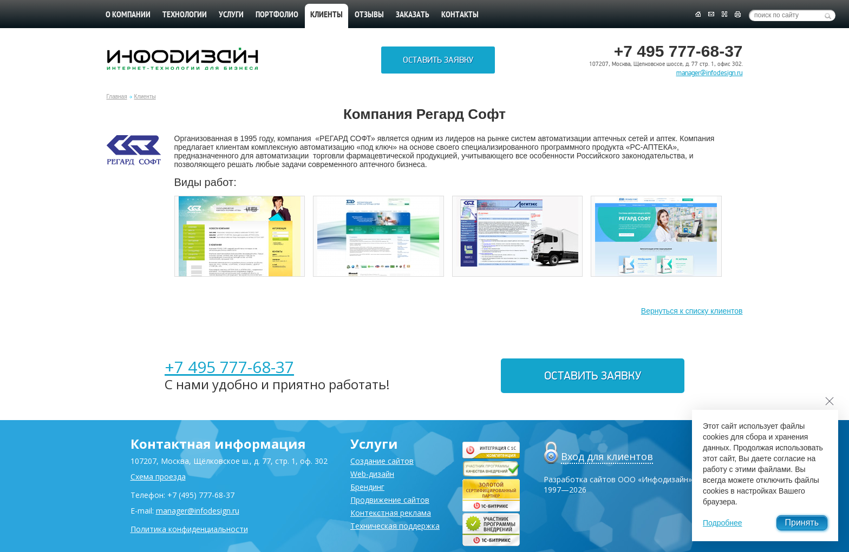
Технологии (184, 15)
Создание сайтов (382, 461)
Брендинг (367, 487)
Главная (117, 96)
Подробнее (722, 522)
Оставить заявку (438, 60)
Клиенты (145, 96)
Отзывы (369, 15)
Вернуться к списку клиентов (692, 311)
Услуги (231, 15)
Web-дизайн (372, 474)
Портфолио (277, 15)
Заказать (412, 15)
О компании (128, 15)
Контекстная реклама (390, 513)
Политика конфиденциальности (189, 529)
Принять (802, 522)
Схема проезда (158, 476)
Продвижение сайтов (389, 500)
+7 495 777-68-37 (229, 367)
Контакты (460, 15)
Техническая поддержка (395, 526)
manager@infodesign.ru (709, 73)
